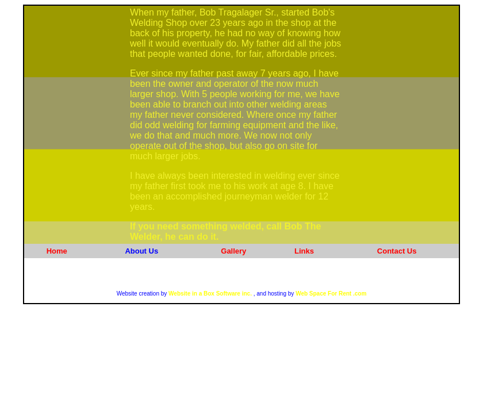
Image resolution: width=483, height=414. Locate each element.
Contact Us (397, 251)
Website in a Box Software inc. (209, 293)
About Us (141, 251)
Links (304, 251)
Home (57, 251)
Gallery (233, 251)
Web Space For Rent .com (331, 293)
